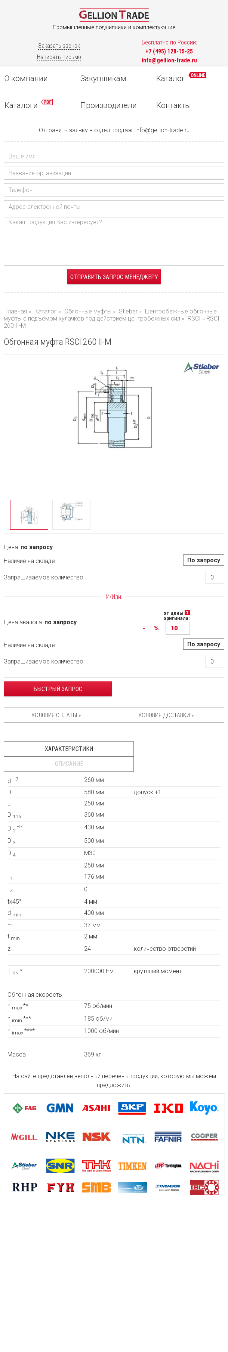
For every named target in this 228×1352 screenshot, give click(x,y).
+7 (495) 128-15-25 (169, 51)
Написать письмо (59, 57)
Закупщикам (103, 78)
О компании (26, 78)
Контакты (173, 105)
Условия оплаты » (56, 715)
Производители (108, 105)
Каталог (181, 77)
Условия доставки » (166, 715)
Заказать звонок (59, 45)
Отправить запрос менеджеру (114, 277)
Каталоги (28, 104)
